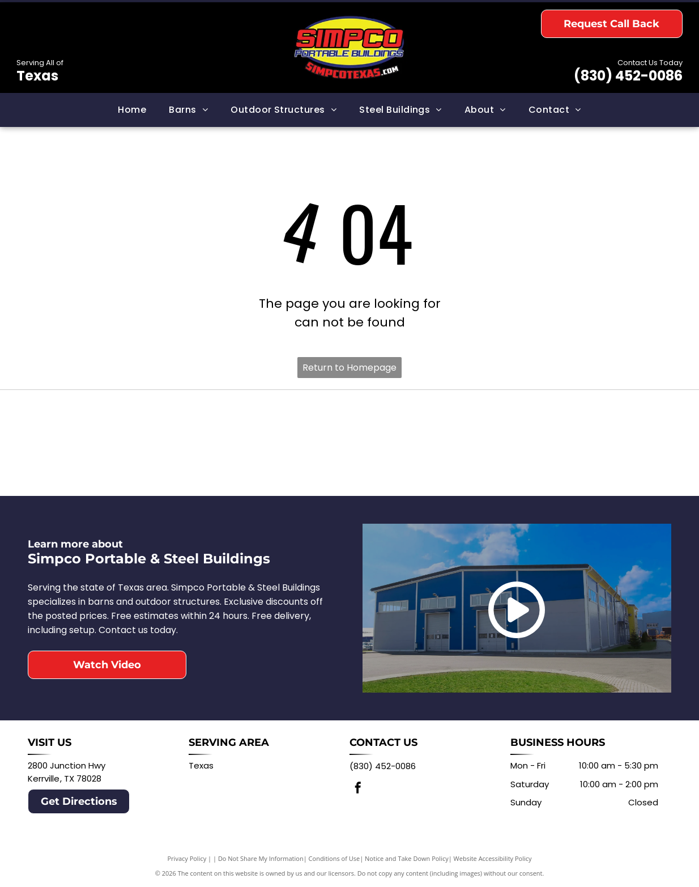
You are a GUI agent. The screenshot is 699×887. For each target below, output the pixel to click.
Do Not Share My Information (261, 858)
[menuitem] (131, 110)
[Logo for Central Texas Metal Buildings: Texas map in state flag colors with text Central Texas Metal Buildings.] (510, 443)
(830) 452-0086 (628, 75)
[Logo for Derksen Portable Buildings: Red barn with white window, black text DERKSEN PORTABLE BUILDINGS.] (189, 443)
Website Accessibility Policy (493, 858)
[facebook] (358, 789)
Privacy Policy (187, 858)
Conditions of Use (334, 858)
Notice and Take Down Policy (407, 858)
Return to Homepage (349, 367)
